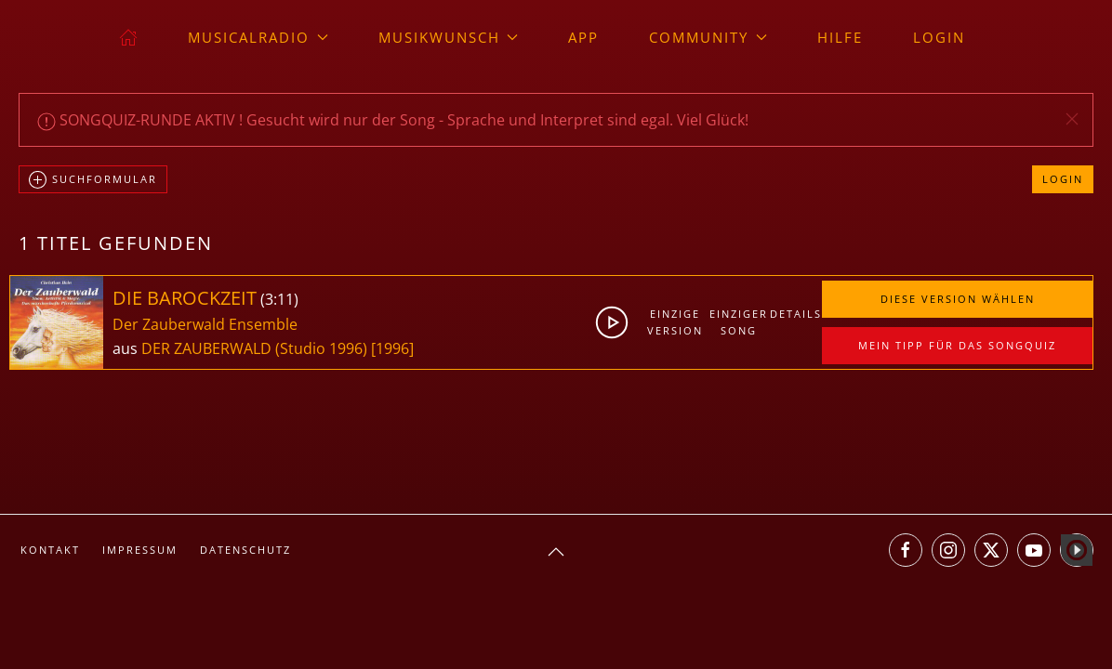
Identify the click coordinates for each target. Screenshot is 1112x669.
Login (939, 37)
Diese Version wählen (957, 299)
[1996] (392, 348)
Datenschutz (245, 550)
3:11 (279, 299)
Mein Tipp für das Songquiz (957, 345)
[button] (1072, 118)
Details (795, 314)
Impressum (140, 550)
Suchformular (93, 180)
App (583, 37)
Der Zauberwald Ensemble (205, 324)
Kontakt (50, 550)
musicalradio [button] (258, 37)
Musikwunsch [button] (448, 37)
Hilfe (840, 37)
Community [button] (708, 37)
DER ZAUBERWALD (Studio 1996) (254, 348)
